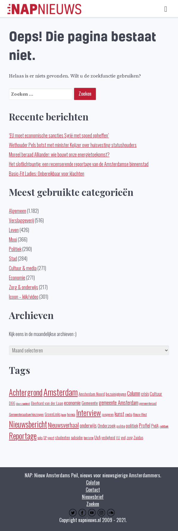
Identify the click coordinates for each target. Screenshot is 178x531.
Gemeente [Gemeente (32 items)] (90, 403)
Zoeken (92, 503)
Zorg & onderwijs (23, 287)
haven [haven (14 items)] (63, 414)
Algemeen (17, 210)
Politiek (15, 249)
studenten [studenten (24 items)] (62, 437)
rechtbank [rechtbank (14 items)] (164, 426)
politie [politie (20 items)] (120, 426)
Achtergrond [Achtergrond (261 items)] (26, 392)
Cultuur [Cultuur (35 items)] (156, 393)
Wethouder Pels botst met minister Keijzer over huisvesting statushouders (73, 144)
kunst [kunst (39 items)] (119, 413)
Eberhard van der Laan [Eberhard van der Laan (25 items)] (47, 403)
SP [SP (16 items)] (45, 437)
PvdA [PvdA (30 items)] (155, 425)
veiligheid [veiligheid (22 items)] (108, 437)
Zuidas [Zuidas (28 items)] (138, 437)
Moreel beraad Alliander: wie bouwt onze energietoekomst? (59, 154)
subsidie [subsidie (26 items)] (77, 437)
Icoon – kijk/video (23, 296)
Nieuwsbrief (93, 496)
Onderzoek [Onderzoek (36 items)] (106, 425)
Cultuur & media (23, 268)
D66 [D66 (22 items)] (12, 403)
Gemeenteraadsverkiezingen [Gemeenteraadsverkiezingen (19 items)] (26, 414)
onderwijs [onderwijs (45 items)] (88, 425)
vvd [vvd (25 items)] (123, 437)
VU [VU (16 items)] (118, 437)
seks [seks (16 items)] (40, 437)
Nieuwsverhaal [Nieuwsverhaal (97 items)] (63, 424)
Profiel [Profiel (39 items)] (144, 425)
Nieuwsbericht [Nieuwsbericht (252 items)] (28, 424)
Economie (17, 277)
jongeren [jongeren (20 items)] (108, 414)
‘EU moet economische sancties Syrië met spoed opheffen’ (59, 135)
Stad (13, 258)
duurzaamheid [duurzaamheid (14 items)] (23, 403)
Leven (14, 229)
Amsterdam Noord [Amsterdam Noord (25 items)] (92, 394)
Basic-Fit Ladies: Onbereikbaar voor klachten (46, 173)
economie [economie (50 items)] (72, 402)
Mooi (13, 239)
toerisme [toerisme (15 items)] (88, 437)
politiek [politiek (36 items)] (132, 425)
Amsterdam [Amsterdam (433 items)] (60, 391)
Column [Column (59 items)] (133, 393)
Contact (93, 489)
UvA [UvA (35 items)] (97, 437)
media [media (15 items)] (128, 414)
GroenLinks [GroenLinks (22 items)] (52, 414)
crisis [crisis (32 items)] (145, 393)
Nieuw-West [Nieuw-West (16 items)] (140, 414)
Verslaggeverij (21, 220)
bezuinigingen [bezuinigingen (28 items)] (116, 394)
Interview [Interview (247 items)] (88, 412)
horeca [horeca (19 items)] (71, 414)
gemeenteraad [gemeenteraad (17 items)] (148, 403)
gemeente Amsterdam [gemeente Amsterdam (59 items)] (118, 402)
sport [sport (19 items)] (51, 437)
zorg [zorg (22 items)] (129, 437)
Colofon (93, 482)
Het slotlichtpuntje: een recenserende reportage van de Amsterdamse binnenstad (79, 164)
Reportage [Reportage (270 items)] (23, 436)
